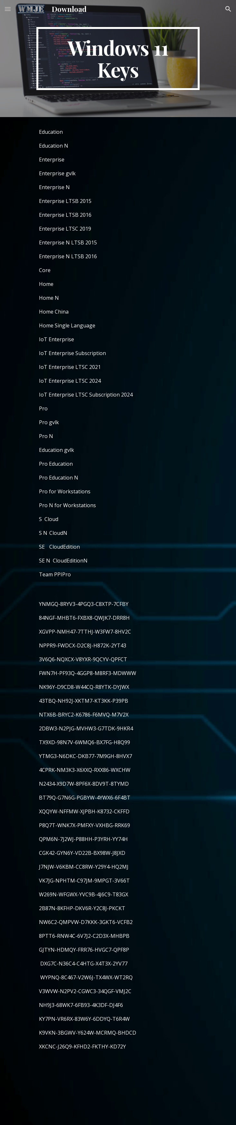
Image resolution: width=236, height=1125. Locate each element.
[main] (118, 58)
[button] (7, 9)
